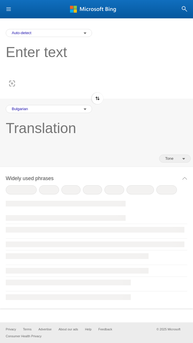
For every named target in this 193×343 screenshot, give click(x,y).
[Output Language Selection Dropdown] (49, 109)
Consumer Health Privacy (24, 336)
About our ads (68, 329)
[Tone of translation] (175, 159)
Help (88, 329)
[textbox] (94, 61)
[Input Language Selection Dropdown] (49, 33)
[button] (8, 9)
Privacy (11, 329)
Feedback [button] (105, 329)
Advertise (45, 329)
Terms (27, 329)
